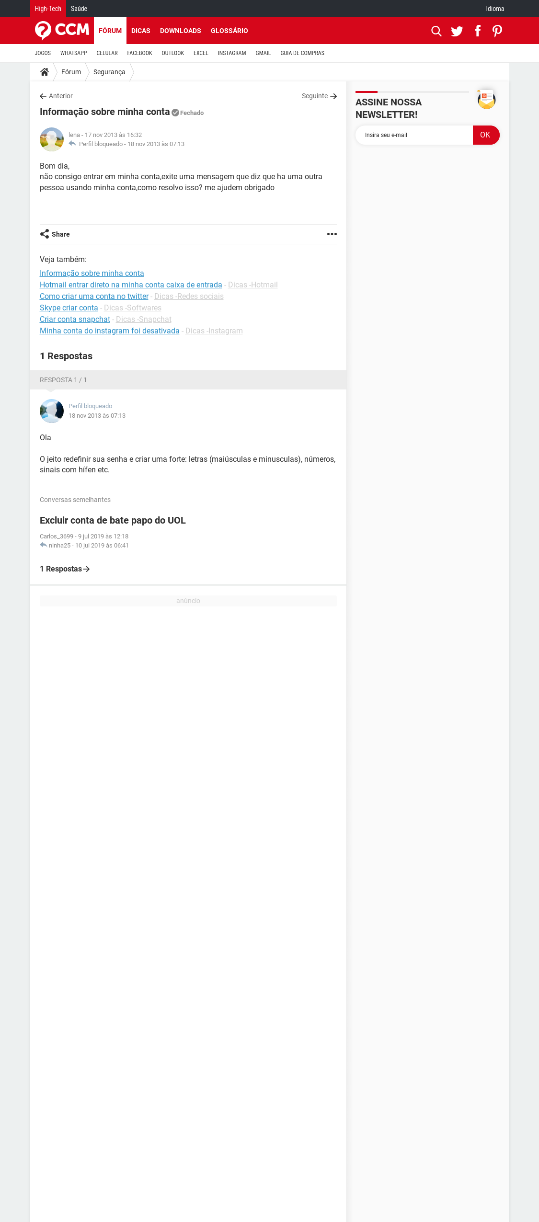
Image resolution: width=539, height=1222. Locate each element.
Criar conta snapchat (75, 319)
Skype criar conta (69, 307)
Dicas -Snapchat (144, 319)
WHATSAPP (73, 53)
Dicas (140, 30)
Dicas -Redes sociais (189, 296)
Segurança (109, 72)
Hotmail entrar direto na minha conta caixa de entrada (131, 284)
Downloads (180, 30)
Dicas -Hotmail (253, 284)
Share (61, 234)
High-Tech (48, 8)
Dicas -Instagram (214, 330)
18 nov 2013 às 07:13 (155, 144)
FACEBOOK (139, 53)
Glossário (229, 30)
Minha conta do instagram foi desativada (110, 330)
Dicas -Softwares (132, 307)
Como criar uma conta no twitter (94, 296)
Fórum (110, 30)
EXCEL (201, 53)
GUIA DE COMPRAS (302, 53)
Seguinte (315, 96)
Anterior (61, 96)
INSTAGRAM (232, 53)
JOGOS (43, 53)
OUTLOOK (172, 53)
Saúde (79, 8)
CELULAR (107, 53)
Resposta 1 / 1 (63, 380)
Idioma (495, 8)
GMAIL (263, 53)
